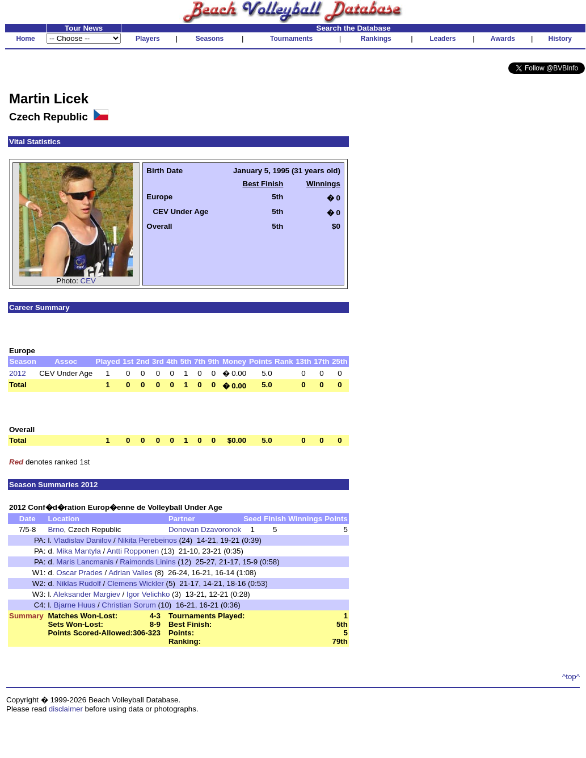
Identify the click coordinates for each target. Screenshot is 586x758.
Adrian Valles (130, 572)
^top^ (571, 676)
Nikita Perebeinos (146, 540)
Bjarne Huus (74, 605)
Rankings (376, 39)
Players (148, 39)
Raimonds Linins (148, 562)
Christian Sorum (129, 605)
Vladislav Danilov (83, 540)
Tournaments (291, 39)
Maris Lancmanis (84, 562)
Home (25, 39)
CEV (88, 281)
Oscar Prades (79, 572)
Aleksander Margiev (86, 594)
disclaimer (66, 709)
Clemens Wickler (135, 583)
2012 (17, 373)
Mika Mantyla (78, 551)
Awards (503, 39)
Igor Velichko (148, 594)
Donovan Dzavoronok (204, 529)
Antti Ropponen (133, 551)
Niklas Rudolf (78, 583)
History (560, 39)
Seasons (210, 39)
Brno (56, 529)
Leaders (442, 39)
